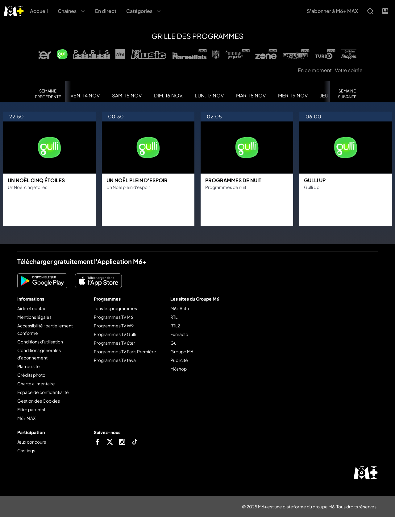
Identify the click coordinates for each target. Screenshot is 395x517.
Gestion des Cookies (38, 401)
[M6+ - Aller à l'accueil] (14, 10)
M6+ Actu (179, 308)
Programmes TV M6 (113, 317)
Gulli (174, 343)
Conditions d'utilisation (40, 341)
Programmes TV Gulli (115, 334)
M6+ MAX (26, 418)
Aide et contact (32, 308)
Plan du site (28, 366)
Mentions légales (34, 317)
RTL (173, 317)
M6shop (178, 368)
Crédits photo (31, 375)
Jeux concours (31, 442)
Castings (26, 450)
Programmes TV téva (115, 360)
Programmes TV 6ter (114, 343)
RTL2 (175, 325)
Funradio (179, 334)
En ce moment (315, 70)
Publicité (179, 360)
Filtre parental (31, 409)
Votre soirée (349, 70)
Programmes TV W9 (114, 325)
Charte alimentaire (36, 383)
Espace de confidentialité (43, 392)
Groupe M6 (181, 351)
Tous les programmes (115, 308)
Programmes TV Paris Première (125, 351)
